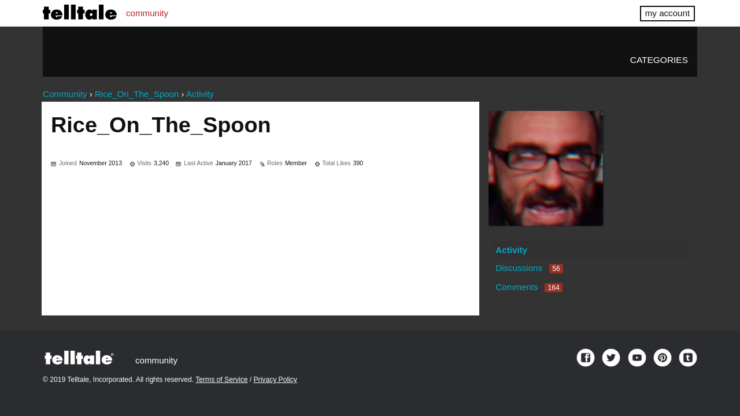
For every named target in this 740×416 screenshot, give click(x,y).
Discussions (529, 268)
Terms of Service (221, 380)
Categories (659, 60)
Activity (511, 250)
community (147, 13)
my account (667, 13)
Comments (529, 287)
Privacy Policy (275, 380)
